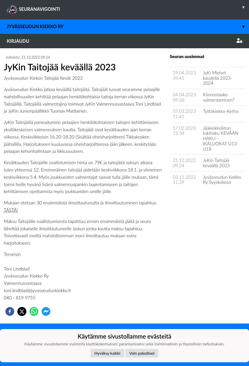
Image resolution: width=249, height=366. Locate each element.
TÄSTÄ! (11, 210)
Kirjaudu (124, 41)
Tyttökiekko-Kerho (220, 111)
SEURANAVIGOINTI (128, 7)
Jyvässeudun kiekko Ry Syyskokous (222, 179)
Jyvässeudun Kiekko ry (128, 26)
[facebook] (9, 311)
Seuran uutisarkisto (192, 196)
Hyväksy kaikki (107, 353)
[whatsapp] (33, 311)
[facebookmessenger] (46, 311)
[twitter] (21, 311)
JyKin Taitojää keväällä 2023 (216, 162)
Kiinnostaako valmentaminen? (218, 97)
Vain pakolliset (142, 353)
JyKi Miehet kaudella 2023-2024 (217, 78)
